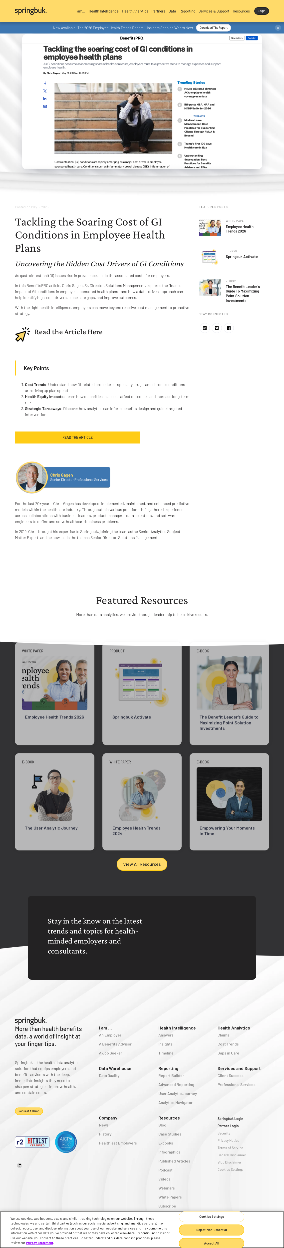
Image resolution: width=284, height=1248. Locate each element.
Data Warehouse (115, 1068)
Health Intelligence (177, 1027)
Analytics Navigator (175, 1102)
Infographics (169, 1152)
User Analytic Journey (177, 1093)
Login (262, 10)
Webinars (166, 1188)
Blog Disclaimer (229, 1162)
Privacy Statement (39, 1243)
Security (224, 1133)
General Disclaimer (232, 1155)
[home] (42, 11)
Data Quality (109, 1075)
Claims (223, 1034)
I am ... (105, 1027)
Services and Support (239, 1068)
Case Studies (169, 1134)
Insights (165, 1044)
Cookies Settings (231, 1169)
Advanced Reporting (176, 1084)
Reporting (168, 1068)
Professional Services (237, 1084)
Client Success (231, 1075)
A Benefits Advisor (115, 1044)
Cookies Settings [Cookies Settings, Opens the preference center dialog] (211, 1217)
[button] (80, 11)
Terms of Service (230, 1148)
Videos (164, 1178)
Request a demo (28, 1111)
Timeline (166, 1052)
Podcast (165, 1170)
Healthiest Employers (118, 1142)
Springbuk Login (230, 1118)
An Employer (110, 1034)
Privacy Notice (228, 1140)
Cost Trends (228, 1044)
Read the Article (77, 437)
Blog (162, 1124)
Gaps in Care (228, 1052)
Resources (169, 1117)
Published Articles (174, 1160)
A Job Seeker (110, 1052)
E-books (165, 1142)
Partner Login (228, 1126)
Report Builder (171, 1075)
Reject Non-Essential (211, 1230)
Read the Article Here (68, 331)
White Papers (170, 1196)
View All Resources (142, 864)
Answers (166, 1034)
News (104, 1124)
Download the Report (214, 27)
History (105, 1134)
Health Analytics (234, 1027)
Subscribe (167, 1206)
